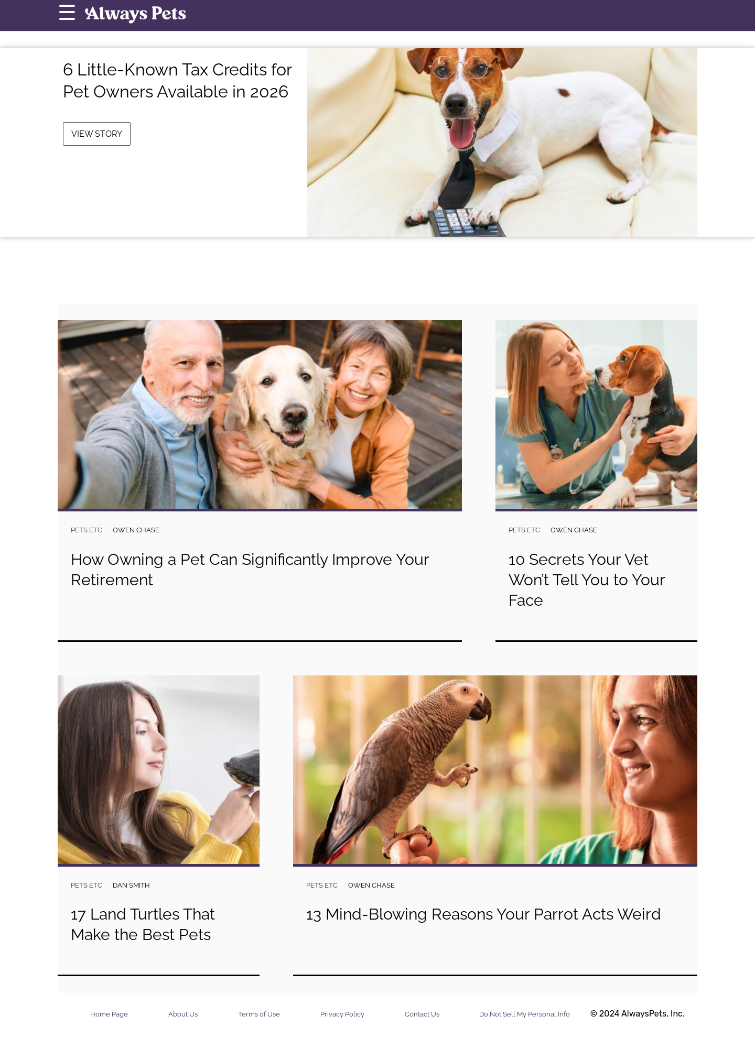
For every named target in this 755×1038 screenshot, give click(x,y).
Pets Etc (86, 530)
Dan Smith (131, 885)
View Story (96, 134)
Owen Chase (136, 530)
